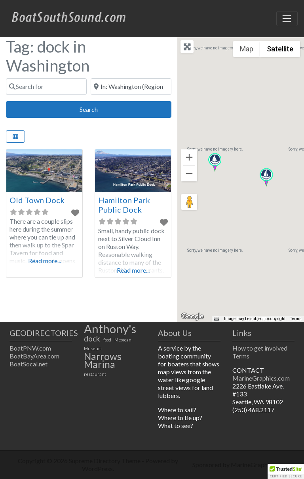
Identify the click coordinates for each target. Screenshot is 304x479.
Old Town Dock (37, 200)
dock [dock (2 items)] (92, 339)
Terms (240, 356)
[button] (266, 177)
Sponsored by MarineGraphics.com (240, 464)
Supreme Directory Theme (105, 460)
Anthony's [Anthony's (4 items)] (110, 329)
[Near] (131, 86)
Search (98, 108)
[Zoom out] (189, 173)
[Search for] (46, 86)
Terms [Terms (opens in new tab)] (296, 319)
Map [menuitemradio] (246, 49)
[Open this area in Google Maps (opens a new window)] (192, 316)
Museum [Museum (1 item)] (93, 348)
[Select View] (15, 136)
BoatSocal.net (29, 364)
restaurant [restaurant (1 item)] (95, 374)
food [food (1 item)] (107, 339)
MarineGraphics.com (261, 378)
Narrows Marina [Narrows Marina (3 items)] (103, 360)
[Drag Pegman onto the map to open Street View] (189, 202)
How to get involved (259, 348)
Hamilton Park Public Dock (124, 204)
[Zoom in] (189, 157)
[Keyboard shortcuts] (216, 319)
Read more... (44, 260)
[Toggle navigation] (287, 18)
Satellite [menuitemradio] (280, 49)
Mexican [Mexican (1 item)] (122, 339)
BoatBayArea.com (34, 356)
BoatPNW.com (30, 348)
